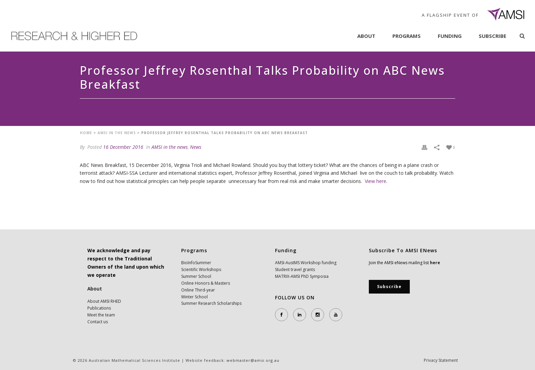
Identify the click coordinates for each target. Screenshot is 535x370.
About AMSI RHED (104, 301)
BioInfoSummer (196, 263)
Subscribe (492, 35)
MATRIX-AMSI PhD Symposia (302, 276)
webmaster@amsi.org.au (253, 360)
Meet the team (101, 315)
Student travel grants (295, 269)
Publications (99, 308)
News (195, 147)
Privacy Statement (441, 360)
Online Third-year (198, 290)
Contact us (97, 322)
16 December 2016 (123, 147)
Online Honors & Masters (205, 283)
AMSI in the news (117, 132)
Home (86, 132)
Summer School (196, 276)
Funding (450, 35)
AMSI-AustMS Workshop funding (305, 263)
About (366, 35)
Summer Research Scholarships (211, 303)
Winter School (194, 297)
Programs (406, 35)
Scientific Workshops (201, 269)
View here (375, 181)
